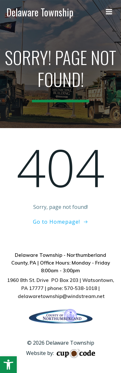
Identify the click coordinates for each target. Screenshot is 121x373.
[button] (8, 364)
